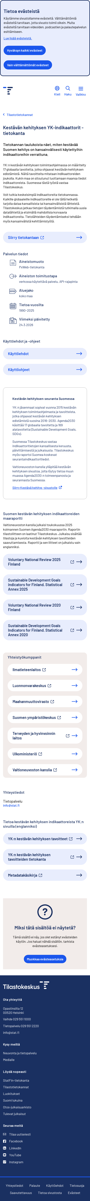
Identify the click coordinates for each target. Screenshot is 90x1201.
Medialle (8, 1060)
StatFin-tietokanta (16, 1080)
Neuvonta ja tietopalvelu (20, 1053)
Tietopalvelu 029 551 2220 (21, 1026)
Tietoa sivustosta (50, 1193)
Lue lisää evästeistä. (18, 38)
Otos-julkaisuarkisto (17, 1107)
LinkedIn (12, 1148)
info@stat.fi (11, 805)
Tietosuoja (77, 1186)
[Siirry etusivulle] (26, 985)
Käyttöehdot (54, 1186)
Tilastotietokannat (16, 1087)
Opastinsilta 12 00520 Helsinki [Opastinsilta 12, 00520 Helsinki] (13, 1010)
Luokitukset (11, 1093)
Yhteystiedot (14, 1185)
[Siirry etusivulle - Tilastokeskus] (8, 91)
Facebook (13, 1141)
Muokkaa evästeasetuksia (45, 959)
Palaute (34, 1186)
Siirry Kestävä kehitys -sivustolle (37, 487)
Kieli (57, 91)
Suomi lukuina (12, 1100)
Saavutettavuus (21, 1193)
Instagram (13, 1162)
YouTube (12, 1155)
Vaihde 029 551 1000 (17, 1019)
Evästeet (74, 1193)
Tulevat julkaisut (14, 1114)
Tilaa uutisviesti (17, 1134)
